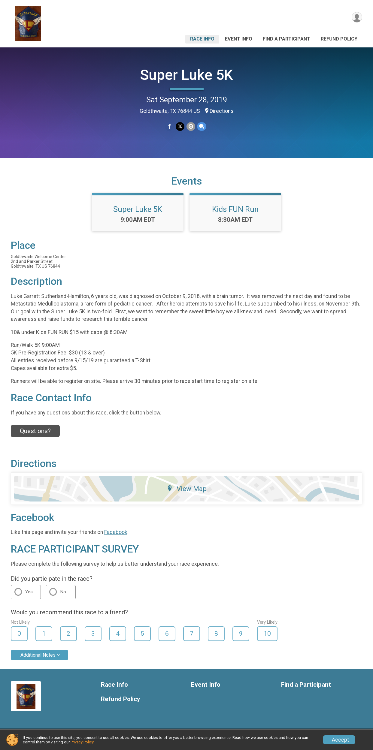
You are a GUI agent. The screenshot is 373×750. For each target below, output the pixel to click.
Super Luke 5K (186, 74)
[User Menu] (356, 17)
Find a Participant (286, 39)
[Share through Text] (201, 126)
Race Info (202, 39)
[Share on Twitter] (180, 126)
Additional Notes (38, 658)
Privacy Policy (82, 742)
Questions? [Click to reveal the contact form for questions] (35, 434)
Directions (222, 111)
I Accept (339, 740)
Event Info (238, 39)
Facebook (115, 536)
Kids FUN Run (235, 212)
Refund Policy (339, 39)
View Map (187, 492)
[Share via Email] (190, 126)
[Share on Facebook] (169, 126)
